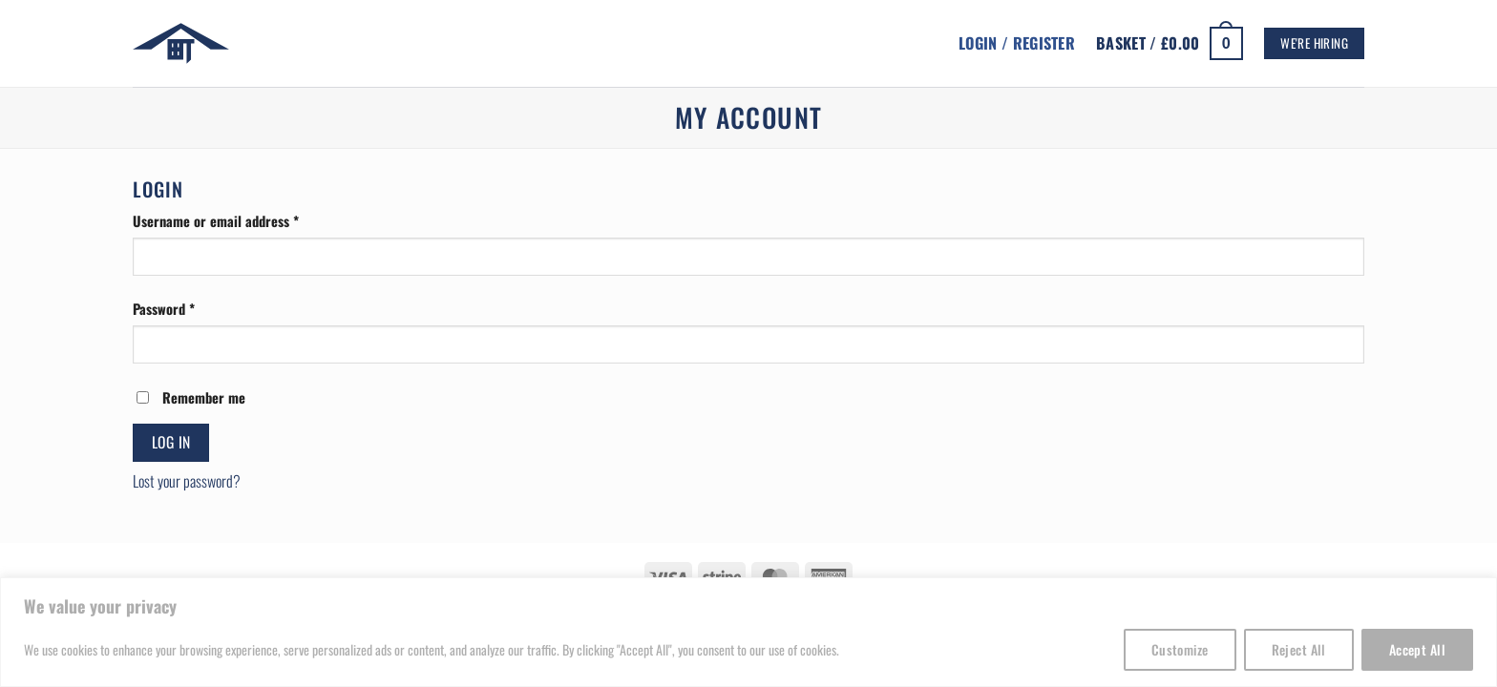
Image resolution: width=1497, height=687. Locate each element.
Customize (1180, 649)
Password (189, 308)
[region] (748, 632)
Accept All (1417, 649)
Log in (171, 441)
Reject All (1299, 649)
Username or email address (241, 220)
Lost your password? (187, 480)
